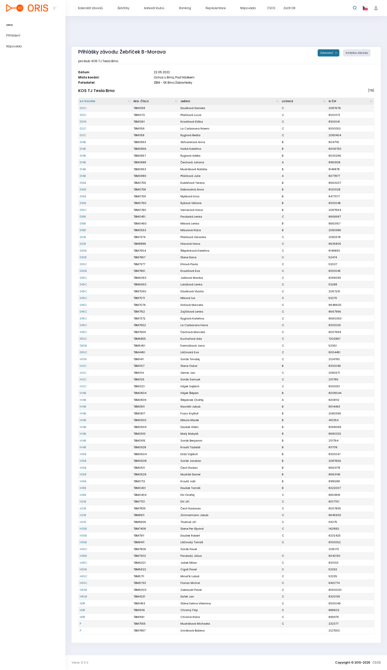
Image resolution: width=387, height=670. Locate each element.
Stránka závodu (357, 53)
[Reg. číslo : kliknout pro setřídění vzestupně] (155, 101)
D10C (83, 108)
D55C (83, 339)
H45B (83, 556)
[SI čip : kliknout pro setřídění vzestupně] (350, 101)
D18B (83, 217)
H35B (83, 529)
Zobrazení (327, 53)
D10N (83, 122)
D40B (83, 271)
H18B (83, 488)
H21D (83, 522)
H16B (83, 454)
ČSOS (376, 662)
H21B (83, 501)
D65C (83, 352)
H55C (83, 576)
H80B (83, 596)
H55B (83, 569)
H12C (83, 366)
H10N (83, 359)
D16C (83, 210)
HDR (82, 603)
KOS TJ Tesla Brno (96, 90)
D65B (83, 346)
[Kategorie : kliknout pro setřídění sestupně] (105, 101)
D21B (83, 237)
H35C (83, 549)
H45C (83, 563)
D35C (83, 264)
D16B (83, 183)
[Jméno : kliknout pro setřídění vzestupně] (229, 101)
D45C (83, 278)
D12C (83, 128)
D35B (83, 251)
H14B (83, 393)
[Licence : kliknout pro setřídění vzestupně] (304, 101)
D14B (83, 142)
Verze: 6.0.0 (80, 662)
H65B (83, 590)
